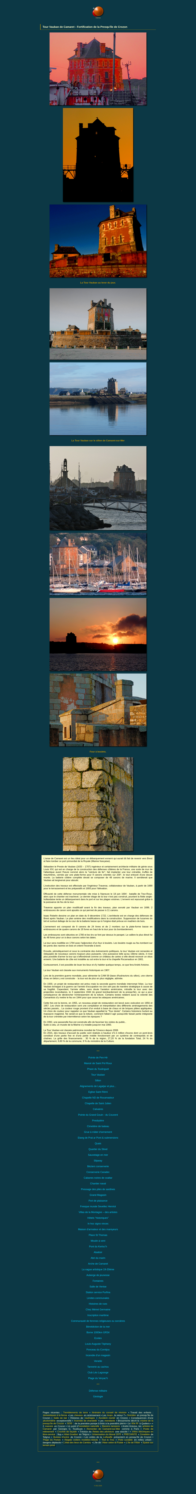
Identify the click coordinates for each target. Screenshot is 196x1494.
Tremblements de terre (75, 1412)
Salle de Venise (98, 1286)
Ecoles (98, 1338)
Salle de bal (60, 1418)
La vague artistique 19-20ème (98, 1269)
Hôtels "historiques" (98, 1218)
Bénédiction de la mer (98, 1326)
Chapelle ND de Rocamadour (98, 1097)
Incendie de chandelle (85, 1420)
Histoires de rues (98, 1303)
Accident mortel (107, 1418)
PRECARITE (130, 1434)
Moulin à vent (98, 1240)
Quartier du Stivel (97, 1149)
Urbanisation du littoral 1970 (106, 1434)
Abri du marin (98, 1258)
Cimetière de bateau (98, 1126)
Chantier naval (98, 1183)
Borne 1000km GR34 (97, 1332)
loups (110, 1415)
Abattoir (98, 1252)
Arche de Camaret (98, 1263)
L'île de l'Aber (133, 1442)
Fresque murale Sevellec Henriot (98, 1206)
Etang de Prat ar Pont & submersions (98, 1137)
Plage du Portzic (52, 1440)
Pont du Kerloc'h (98, 1246)
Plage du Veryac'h (98, 1378)
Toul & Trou (108, 1440)
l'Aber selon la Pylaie (112, 1442)
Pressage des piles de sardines (98, 1189)
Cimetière (145, 1434)
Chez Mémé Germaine (98, 1309)
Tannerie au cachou (98, 1366)
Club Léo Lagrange (98, 1372)
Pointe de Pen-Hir (98, 1057)
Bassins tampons (111, 1426)
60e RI (134, 1423)
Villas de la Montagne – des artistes (98, 1212)
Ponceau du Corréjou (98, 1349)
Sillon (98, 1080)
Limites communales (98, 1298)
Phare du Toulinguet (98, 1069)
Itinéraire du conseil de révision (109, 1412)
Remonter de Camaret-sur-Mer (103, 1429)
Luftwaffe (108, 1437)
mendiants (110, 1420)
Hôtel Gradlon (71, 1434)
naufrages (90, 1418)
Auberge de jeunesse (98, 1275)
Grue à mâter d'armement (98, 1132)
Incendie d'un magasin (98, 1355)
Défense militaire (98, 1390)
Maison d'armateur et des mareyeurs (98, 1229)
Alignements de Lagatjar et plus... (98, 1086)
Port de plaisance (97, 1200)
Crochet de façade (67, 1431)
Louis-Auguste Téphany (98, 1344)
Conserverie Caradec (98, 1172)
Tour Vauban (98, 1074)
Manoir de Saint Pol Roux (98, 1063)
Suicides (131, 1415)
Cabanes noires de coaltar (98, 1177)
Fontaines (98, 1281)
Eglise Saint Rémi (98, 1092)
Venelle (98, 1361)
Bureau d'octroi (61, 1437)
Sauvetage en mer (98, 1155)
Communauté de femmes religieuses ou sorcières (98, 1321)
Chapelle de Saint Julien (98, 1103)
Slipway (98, 1160)
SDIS (69, 1423)
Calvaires (98, 1109)
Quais (98, 1143)
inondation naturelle (89, 1426)
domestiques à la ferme (55, 1415)
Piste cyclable (125, 1440)
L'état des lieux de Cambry (77, 1442)
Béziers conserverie (98, 1166)
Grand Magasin (98, 1195)
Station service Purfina (98, 1292)
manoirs (49, 1426)
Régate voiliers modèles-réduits (81, 1440)
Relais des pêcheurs (103, 1431)
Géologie (98, 1396)
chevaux (78, 1415)
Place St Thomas (98, 1235)
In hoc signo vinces (98, 1223)
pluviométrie (49, 1420)
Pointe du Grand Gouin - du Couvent (98, 1114)
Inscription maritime (98, 1315)
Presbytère (98, 1120)
